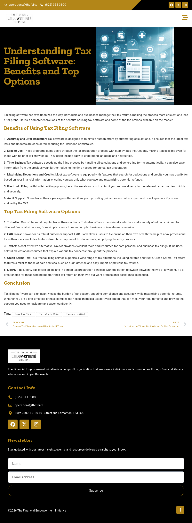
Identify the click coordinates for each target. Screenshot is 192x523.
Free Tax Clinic (23, 314)
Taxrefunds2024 (49, 314)
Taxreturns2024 (75, 314)
